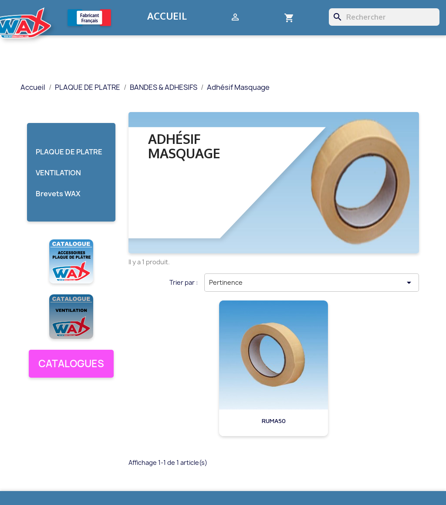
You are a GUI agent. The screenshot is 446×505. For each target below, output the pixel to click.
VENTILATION (58, 172)
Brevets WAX (58, 193)
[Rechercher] (384, 17)
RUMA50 (274, 420)
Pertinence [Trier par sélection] (311, 282)
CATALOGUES (71, 363)
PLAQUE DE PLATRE (69, 152)
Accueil (167, 16)
